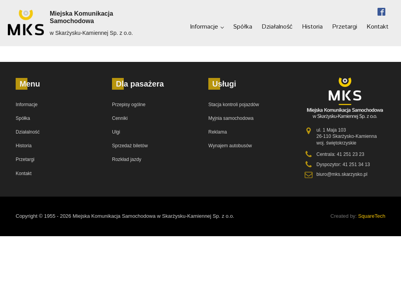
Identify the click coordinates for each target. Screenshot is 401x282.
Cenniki (120, 118)
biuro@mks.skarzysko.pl (341, 174)
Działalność (277, 26)
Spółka (242, 26)
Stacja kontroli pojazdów (233, 104)
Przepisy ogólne (128, 104)
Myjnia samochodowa (230, 118)
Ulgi (116, 132)
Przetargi (344, 26)
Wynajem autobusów (230, 145)
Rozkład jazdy (126, 159)
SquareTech (371, 216)
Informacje (204, 26)
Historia (312, 26)
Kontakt (377, 26)
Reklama (217, 132)
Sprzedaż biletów (130, 145)
